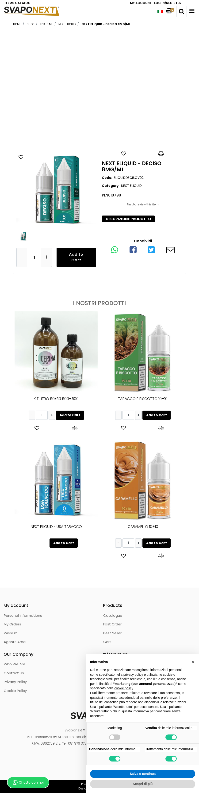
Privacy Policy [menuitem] (15, 681)
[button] (56, 189)
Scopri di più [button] (143, 784)
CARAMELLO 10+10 (143, 526)
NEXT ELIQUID (67, 24)
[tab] (128, 219)
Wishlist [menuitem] (10, 633)
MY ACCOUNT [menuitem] (141, 3)
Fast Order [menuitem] (112, 624)
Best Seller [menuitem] (112, 633)
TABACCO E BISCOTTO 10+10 (143, 398)
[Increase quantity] (46, 257)
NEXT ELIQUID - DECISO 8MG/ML (105, 24)
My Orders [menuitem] (12, 624)
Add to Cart (76, 257)
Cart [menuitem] (107, 641)
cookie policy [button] (124, 688)
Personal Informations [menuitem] (23, 615)
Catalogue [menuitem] (112, 615)
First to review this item (143, 204)
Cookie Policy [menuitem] (15, 690)
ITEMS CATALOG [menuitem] (18, 3)
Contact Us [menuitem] (14, 673)
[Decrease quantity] (21, 257)
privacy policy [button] (133, 674)
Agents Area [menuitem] (15, 641)
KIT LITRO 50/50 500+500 (56, 398)
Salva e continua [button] (143, 774)
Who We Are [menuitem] (14, 664)
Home (17, 24)
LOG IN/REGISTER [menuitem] (167, 3)
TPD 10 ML (46, 24)
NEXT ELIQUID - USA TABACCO (56, 526)
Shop (30, 24)
